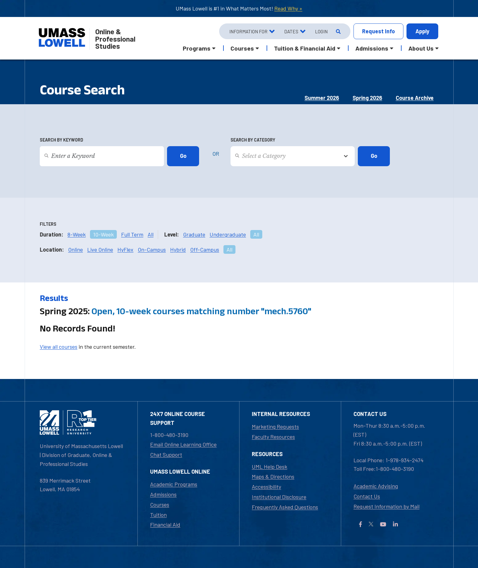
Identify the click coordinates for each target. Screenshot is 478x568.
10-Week (103, 234)
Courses (159, 504)
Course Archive (415, 97)
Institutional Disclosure (279, 496)
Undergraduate (228, 234)
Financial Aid (165, 524)
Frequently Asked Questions (285, 507)
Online (75, 249)
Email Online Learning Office (183, 444)
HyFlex (125, 249)
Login (321, 31)
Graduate (194, 234)
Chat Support (166, 454)
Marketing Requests (275, 426)
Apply (422, 31)
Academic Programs (173, 484)
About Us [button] (421, 48)
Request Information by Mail (386, 506)
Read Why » (288, 8)
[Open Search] (337, 31)
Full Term (132, 234)
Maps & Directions (273, 476)
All (150, 234)
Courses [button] (242, 48)
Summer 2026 (321, 97)
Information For (248, 31)
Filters (48, 224)
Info (378, 31)
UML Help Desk (269, 466)
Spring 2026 (367, 97)
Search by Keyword (61, 139)
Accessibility (266, 486)
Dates (291, 31)
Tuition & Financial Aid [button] (304, 48)
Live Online (100, 249)
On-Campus (152, 249)
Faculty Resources (273, 436)
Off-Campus (204, 249)
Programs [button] (196, 48)
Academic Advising (375, 486)
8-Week (76, 234)
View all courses (58, 346)
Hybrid (178, 249)
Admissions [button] (371, 48)
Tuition (158, 514)
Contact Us (366, 496)
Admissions (163, 494)
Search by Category (253, 139)
